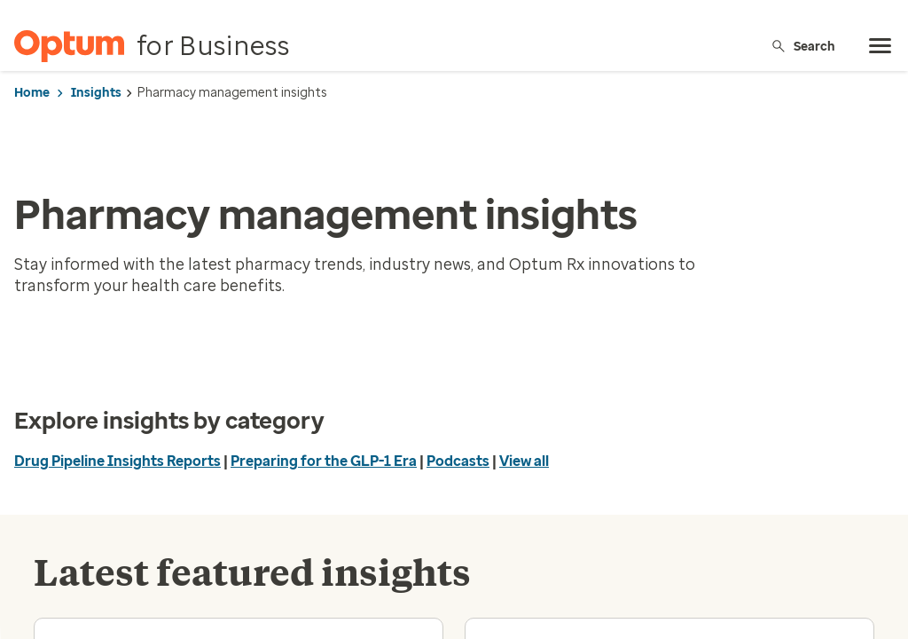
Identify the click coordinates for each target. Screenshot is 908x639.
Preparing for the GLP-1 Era (324, 461)
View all (524, 461)
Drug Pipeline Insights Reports (117, 461)
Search (803, 45)
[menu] (880, 46)
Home (32, 92)
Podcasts (458, 461)
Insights (96, 92)
